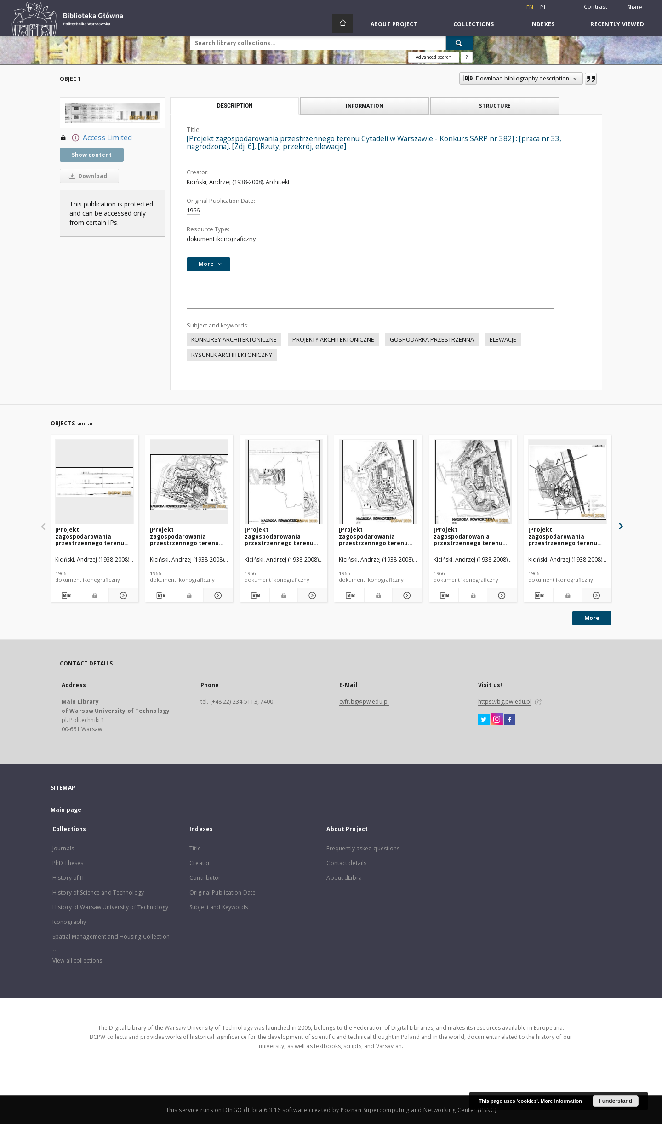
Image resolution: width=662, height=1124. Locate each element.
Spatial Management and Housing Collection (111, 936)
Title (195, 848)
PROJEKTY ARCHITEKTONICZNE (333, 340)
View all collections (77, 960)
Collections (473, 24)
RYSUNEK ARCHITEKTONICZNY (231, 355)
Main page (66, 810)
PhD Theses (67, 863)
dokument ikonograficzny (221, 239)
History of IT (68, 878)
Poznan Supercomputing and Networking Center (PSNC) (418, 1110)
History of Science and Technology (98, 892)
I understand (615, 1101)
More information (561, 1101)
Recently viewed (617, 24)
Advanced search (433, 57)
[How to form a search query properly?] (467, 57)
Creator (199, 863)
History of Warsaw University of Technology (110, 907)
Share (634, 7)
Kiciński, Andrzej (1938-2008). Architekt (238, 182)
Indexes (542, 24)
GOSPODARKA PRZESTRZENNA (432, 340)
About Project (394, 24)
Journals (63, 848)
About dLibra (343, 878)
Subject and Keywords (218, 907)
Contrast (595, 7)
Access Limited (96, 138)
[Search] (459, 42)
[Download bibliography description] (65, 596)
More (591, 618)
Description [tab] (234, 106)
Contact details (346, 863)
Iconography (69, 922)
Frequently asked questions (362, 848)
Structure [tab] (494, 105)
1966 (193, 210)
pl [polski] (543, 7)
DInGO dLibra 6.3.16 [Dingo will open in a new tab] (252, 1110)
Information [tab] (364, 105)
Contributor (205, 878)
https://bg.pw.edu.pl (504, 701)
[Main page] (342, 23)
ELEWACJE (503, 340)
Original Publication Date (222, 892)
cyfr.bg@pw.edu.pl (364, 701)
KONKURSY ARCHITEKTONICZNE (234, 340)
